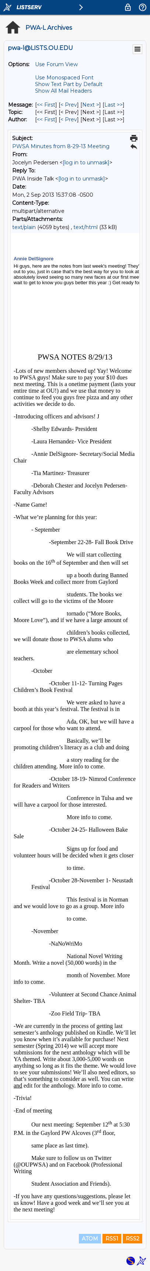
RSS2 (132, 1238)
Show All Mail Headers (63, 91)
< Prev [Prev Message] (68, 104)
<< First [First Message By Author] (46, 119)
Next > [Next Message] (90, 104)
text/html (85, 227)
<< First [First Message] (46, 104)
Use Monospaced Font (64, 77)
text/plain (24, 227)
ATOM (90, 1238)
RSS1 (111, 1238)
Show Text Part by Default (68, 84)
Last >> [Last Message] (113, 104)
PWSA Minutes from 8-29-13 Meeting (60, 146)
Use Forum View (56, 64)
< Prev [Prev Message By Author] (68, 119)
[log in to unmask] (86, 162)
